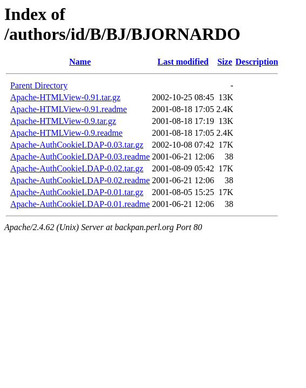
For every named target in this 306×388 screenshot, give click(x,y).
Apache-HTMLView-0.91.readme (68, 109)
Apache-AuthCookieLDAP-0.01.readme (80, 204)
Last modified (183, 61)
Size (225, 61)
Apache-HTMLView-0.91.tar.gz (65, 97)
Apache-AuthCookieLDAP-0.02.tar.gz (77, 168)
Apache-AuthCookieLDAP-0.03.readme (80, 156)
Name (80, 61)
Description (256, 61)
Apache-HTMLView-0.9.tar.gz (63, 121)
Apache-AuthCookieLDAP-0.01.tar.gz (77, 192)
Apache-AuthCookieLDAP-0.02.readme (80, 180)
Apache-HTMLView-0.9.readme (66, 132)
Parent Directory (38, 85)
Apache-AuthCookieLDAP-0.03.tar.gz (77, 144)
